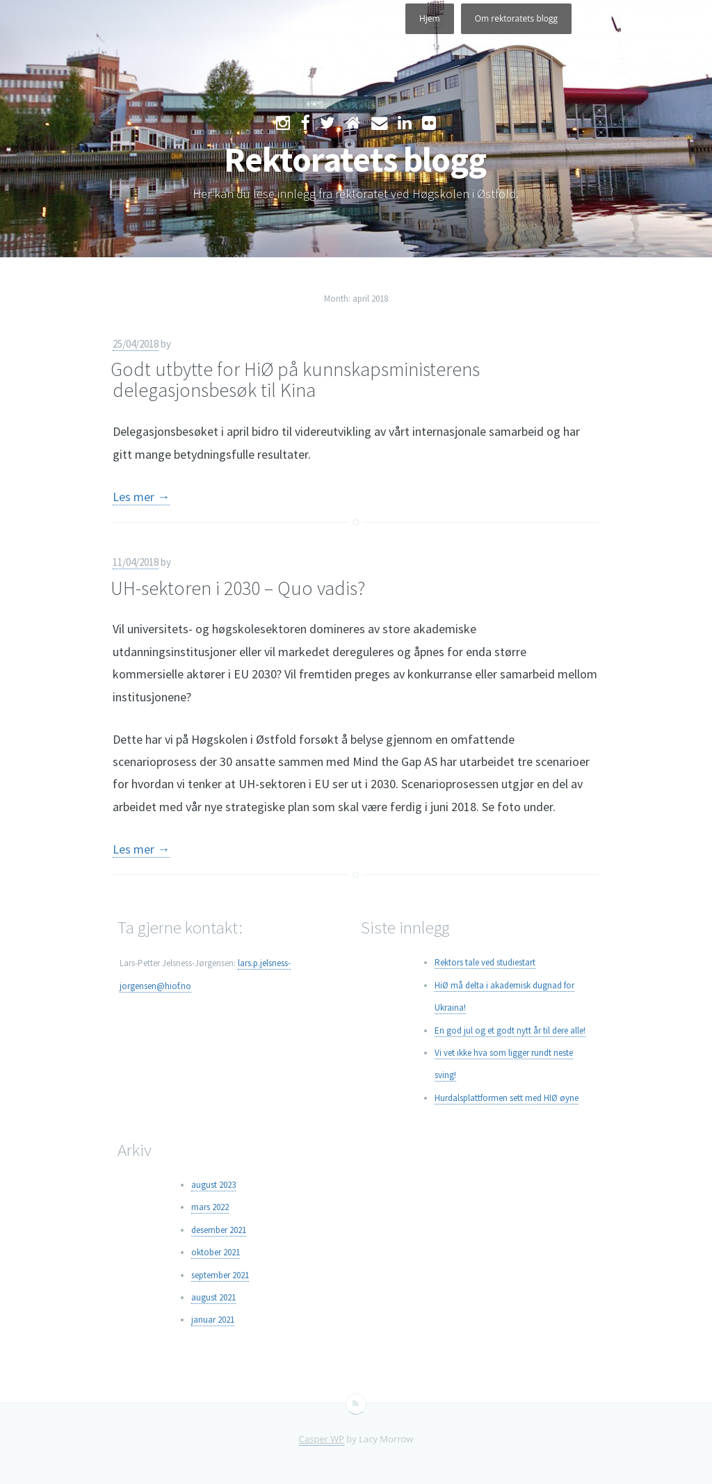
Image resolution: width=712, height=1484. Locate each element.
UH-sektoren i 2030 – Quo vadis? (238, 588)
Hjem (429, 18)
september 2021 (220, 1275)
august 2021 (213, 1297)
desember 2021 (218, 1230)
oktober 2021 (215, 1252)
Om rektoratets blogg (516, 18)
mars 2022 (210, 1207)
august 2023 (213, 1185)
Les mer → (141, 497)
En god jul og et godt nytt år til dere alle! (510, 1030)
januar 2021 (212, 1320)
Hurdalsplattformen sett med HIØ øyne (506, 1098)
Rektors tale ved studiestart (485, 962)
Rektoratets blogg (355, 159)
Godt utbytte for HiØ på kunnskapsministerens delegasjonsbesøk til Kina (295, 379)
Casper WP (321, 1439)
